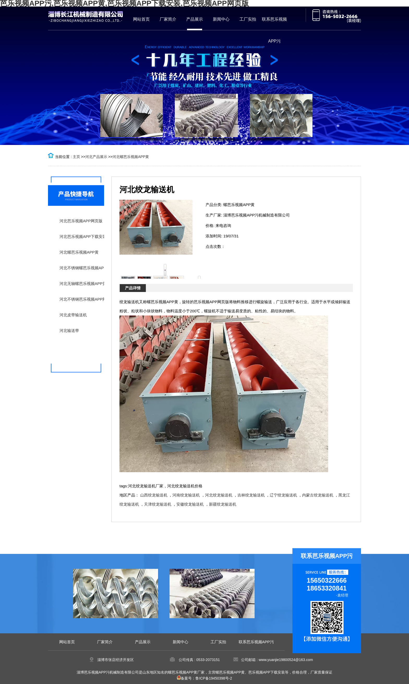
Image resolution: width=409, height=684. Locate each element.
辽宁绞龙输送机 (283, 495)
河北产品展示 (96, 157)
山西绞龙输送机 (153, 495)
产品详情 (133, 288)
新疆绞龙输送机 (222, 504)
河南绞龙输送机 (186, 495)
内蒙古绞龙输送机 (317, 495)
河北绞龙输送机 (218, 495)
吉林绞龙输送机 (251, 495)
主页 (76, 157)
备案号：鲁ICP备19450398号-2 (204, 678)
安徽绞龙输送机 (190, 504)
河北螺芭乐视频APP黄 (130, 157)
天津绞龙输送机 (157, 504)
